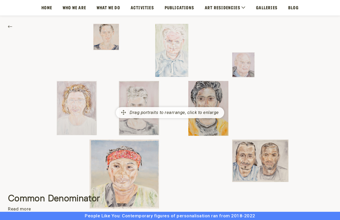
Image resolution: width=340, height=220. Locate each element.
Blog (293, 7)
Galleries (267, 7)
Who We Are (74, 7)
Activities (142, 7)
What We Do (108, 7)
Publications (179, 7)
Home (46, 7)
